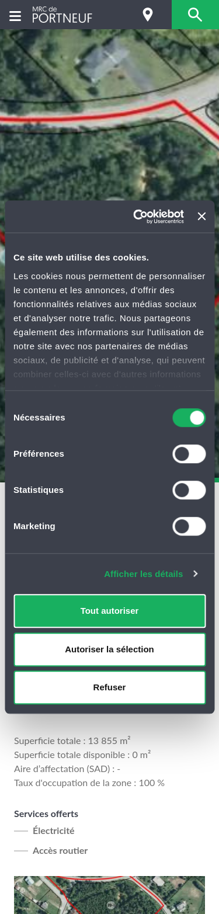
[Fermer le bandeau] (201, 217)
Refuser (109, 687)
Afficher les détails (143, 574)
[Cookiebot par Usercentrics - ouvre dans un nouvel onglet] (137, 216)
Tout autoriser (110, 611)
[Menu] (15, 14)
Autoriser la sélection (109, 649)
